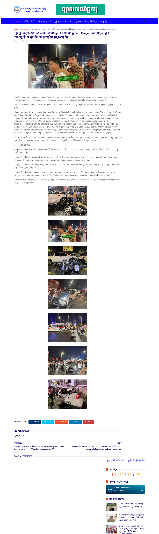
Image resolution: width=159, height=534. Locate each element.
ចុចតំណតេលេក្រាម (115, 205)
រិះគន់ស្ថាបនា (75, 21)
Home (17, 21)
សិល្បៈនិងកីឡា (91, 21)
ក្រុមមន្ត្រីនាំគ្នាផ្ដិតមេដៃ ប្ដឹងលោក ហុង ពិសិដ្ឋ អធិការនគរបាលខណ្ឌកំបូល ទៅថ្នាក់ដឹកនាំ (131, 187)
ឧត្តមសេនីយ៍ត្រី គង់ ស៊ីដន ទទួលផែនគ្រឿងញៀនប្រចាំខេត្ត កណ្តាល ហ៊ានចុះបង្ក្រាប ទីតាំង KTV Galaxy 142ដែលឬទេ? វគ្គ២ (132, 100)
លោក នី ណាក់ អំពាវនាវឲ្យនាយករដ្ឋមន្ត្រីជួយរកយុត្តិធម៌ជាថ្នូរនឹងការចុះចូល (131, 74)
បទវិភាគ (60, 526)
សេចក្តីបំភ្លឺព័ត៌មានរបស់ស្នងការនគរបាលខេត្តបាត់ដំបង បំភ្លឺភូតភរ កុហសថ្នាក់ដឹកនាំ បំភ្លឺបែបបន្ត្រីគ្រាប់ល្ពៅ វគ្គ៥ (131, 176)
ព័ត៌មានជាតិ (29, 21)
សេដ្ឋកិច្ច (103, 21)
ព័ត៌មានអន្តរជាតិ (44, 21)
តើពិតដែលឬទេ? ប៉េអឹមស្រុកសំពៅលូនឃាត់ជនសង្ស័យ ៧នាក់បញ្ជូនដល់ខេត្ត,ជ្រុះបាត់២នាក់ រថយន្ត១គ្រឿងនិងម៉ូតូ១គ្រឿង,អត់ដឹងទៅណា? (132, 253)
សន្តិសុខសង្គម (133, 379)
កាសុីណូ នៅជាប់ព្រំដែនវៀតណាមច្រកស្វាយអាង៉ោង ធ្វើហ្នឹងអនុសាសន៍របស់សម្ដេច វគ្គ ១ (131, 135)
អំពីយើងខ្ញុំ (84, 526)
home (16, 526)
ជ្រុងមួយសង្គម (61, 21)
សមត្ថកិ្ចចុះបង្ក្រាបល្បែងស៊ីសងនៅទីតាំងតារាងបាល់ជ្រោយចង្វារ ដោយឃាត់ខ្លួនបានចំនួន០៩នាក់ (131, 111)
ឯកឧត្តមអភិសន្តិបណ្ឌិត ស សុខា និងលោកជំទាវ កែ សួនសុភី (130, 145)
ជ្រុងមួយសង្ (110, 374)
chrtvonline (31, 532)
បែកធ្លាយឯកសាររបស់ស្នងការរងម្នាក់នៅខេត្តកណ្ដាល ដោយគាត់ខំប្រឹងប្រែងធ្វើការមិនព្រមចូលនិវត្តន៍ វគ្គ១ (131, 87)
